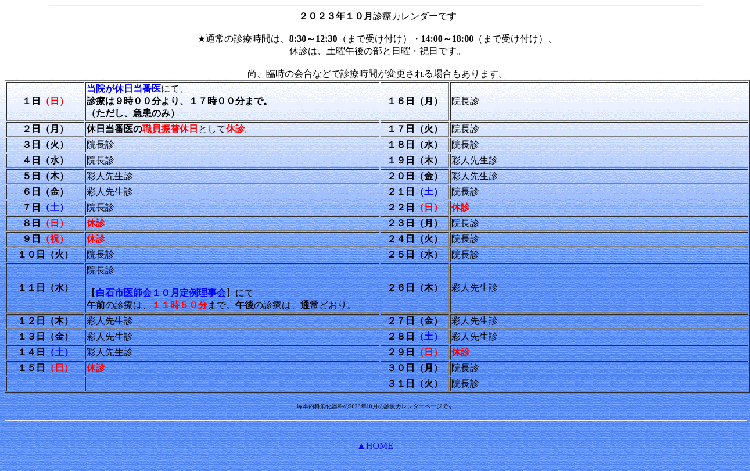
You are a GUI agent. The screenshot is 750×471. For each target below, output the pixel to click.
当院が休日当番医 (124, 89)
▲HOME (375, 446)
